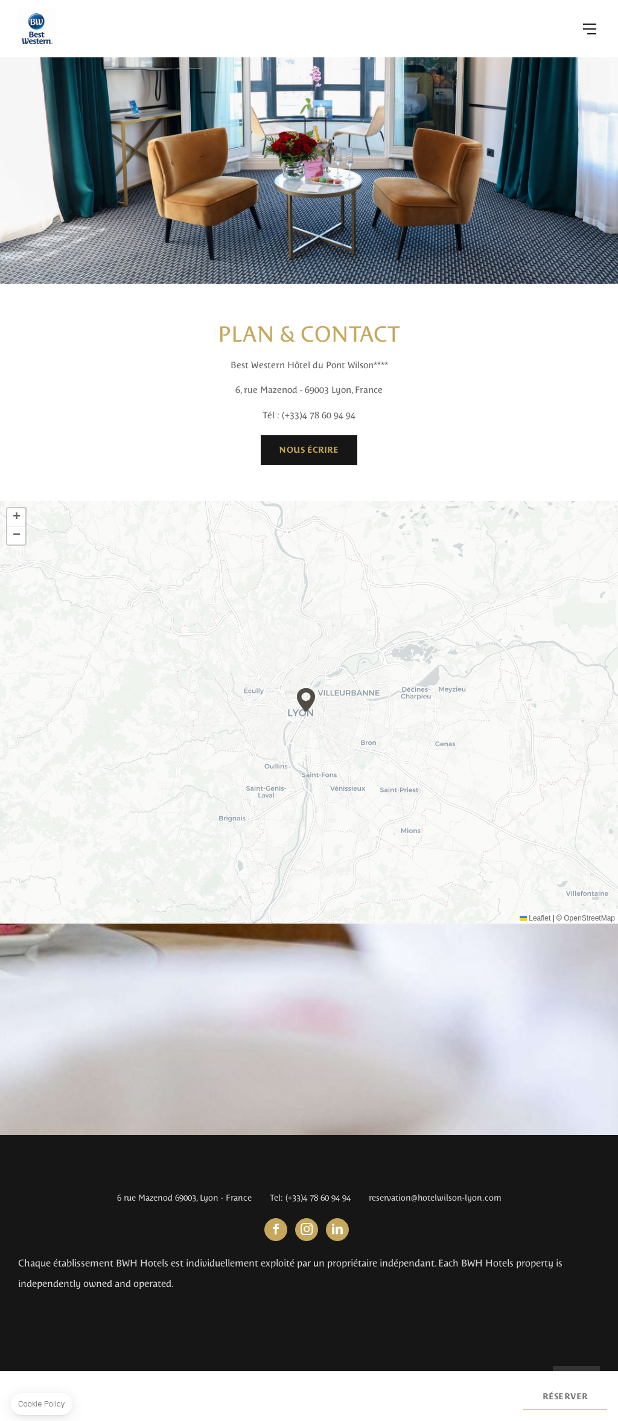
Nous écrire (309, 450)
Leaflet (535, 918)
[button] (306, 700)
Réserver (565, 1396)
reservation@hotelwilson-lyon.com (435, 1197)
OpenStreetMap (589, 918)
